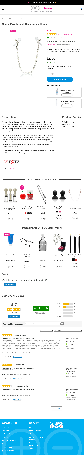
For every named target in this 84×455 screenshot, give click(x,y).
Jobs (31, 449)
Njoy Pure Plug (59, 255)
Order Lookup (7, 434)
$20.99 (59, 215)
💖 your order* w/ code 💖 (42, 2)
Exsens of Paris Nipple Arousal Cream (26, 207)
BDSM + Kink (11, 18)
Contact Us (6, 431)
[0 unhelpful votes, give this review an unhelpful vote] (9, 357)
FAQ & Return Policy (9, 440)
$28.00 (10, 214)
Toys (3, 18)
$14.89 (75, 263)
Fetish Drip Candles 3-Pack (75, 255)
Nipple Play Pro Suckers (58, 207)
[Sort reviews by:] (46, 330)
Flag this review (17, 357)
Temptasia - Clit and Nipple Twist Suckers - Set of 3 (10, 208)
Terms (4, 444)
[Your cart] (81, 9)
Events (31, 427)
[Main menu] (3, 9)
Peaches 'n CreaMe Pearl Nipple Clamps (75, 207)
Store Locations (35, 431)
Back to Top (56, 408)
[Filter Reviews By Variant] (68, 330)
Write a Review (68, 34)
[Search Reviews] (44, 323)
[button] (57, 212)
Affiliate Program (35, 434)
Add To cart (60, 79)
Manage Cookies (8, 450)
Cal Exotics (14, 169)
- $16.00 (27, 213)
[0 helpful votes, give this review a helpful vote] (4, 357)
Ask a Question (51, 44)
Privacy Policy (7, 447)
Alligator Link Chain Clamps (42, 207)
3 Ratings (59, 34)
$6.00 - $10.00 (10, 260)
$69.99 (26, 261)
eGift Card (5, 427)
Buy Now (10, 218)
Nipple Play (20, 18)
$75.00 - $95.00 (59, 260)
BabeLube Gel (10, 255)
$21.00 (43, 213)
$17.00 (75, 213)
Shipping (5, 437)
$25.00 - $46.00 (43, 260)
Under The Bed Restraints (26, 255)
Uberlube (42, 255)
